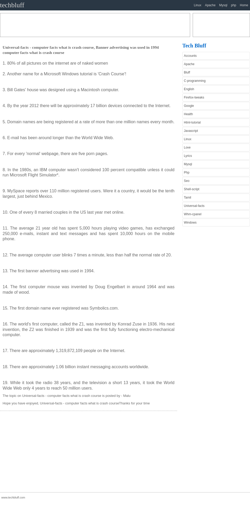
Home (244, 5)
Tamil (187, 197)
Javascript (191, 131)
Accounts (190, 56)
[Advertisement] (95, 25)
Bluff (187, 72)
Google (189, 106)
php (233, 5)
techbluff (12, 5)
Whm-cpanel (192, 214)
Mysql (223, 5)
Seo (186, 181)
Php (186, 172)
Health (188, 114)
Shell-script (191, 189)
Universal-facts (194, 206)
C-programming (194, 81)
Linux (197, 5)
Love (187, 147)
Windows (190, 222)
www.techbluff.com (13, 497)
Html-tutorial (192, 122)
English (189, 89)
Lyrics (188, 156)
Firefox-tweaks (194, 97)
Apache (210, 5)
